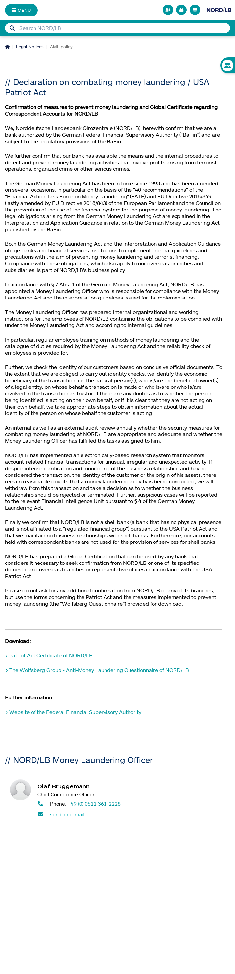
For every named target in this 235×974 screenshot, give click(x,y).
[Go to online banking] (181, 10)
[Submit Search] (12, 28)
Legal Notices (30, 46)
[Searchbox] (117, 28)
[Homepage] (7, 46)
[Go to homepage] (219, 10)
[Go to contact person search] (168, 10)
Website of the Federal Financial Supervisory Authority (75, 712)
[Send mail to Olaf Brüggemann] (131, 814)
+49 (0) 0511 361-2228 (94, 803)
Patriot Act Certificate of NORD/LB (51, 655)
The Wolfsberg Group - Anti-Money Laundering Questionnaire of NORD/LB (99, 670)
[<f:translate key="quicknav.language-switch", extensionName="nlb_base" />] (195, 10)
